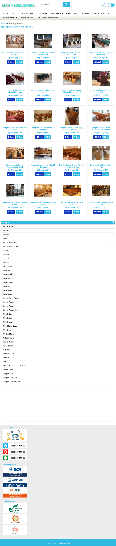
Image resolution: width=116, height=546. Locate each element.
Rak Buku (7, 350)
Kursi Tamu (7, 290)
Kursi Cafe (7, 270)
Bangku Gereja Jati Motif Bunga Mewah (43, 203)
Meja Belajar (8, 314)
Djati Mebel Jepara (64, 543)
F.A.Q (68, 13)
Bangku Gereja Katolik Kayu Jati (101, 166)
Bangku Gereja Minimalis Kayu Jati (101, 91)
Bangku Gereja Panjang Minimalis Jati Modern (71, 91)
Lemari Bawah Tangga (11, 298)
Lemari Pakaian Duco (11, 310)
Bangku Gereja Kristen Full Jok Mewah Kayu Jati (71, 166)
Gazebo (6, 250)
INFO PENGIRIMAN (81, 13)
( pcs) (105, 5)
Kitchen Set (7, 266)
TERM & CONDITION (101, 13)
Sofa (5, 362)
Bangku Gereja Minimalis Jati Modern (43, 129)
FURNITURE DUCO (10, 242)
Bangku (6, 230)
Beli (19, 62)
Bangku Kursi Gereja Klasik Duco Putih (72, 54)
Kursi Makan (8, 282)
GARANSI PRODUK (9, 17)
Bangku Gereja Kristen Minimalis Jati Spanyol (101, 129)
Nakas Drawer (8, 338)
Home (3, 23)
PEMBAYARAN (57, 13)
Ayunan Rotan (8, 226)
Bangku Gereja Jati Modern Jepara (72, 203)
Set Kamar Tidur (9, 354)
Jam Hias (6, 258)
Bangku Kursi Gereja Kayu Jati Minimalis (101, 54)
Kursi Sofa (7, 286)
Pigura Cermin (8, 342)
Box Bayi (6, 234)
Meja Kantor (7, 318)
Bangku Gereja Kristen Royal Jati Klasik (72, 129)
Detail (11, 62)
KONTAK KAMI (27, 13)
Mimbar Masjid (8, 334)
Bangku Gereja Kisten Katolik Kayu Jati (43, 166)
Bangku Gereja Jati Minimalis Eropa (101, 203)
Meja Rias (7, 330)
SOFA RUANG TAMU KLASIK (14, 366)
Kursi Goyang (8, 278)
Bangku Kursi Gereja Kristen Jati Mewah (43, 54)
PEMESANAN (42, 13)
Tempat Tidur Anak (10, 378)
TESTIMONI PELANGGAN (48, 17)
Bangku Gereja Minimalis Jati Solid (15, 129)
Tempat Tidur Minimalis (11, 382)
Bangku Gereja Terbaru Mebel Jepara (43, 91)
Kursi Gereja (8, 274)
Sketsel (6, 358)
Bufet (5, 238)
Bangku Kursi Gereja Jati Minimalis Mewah (15, 91)
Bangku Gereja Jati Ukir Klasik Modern (15, 203)
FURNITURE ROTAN (11, 246)
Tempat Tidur (8, 374)
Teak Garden (8, 370)
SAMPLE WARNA (28, 17)
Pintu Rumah (8, 346)
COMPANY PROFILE (10, 13)
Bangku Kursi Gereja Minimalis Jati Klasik (14, 54)
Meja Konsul (7, 322)
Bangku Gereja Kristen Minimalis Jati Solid (15, 166)
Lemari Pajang (8, 302)
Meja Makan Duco (10, 326)
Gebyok (6, 254)
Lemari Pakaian (9, 306)
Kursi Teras (7, 294)
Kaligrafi (6, 262)
